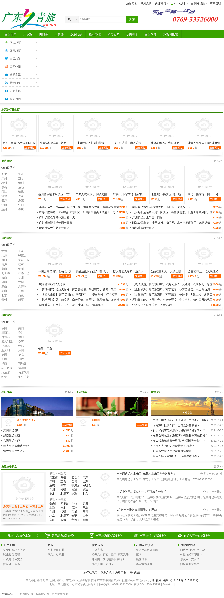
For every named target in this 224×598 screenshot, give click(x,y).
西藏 (21, 295)
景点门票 (15, 82)
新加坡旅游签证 (26, 420)
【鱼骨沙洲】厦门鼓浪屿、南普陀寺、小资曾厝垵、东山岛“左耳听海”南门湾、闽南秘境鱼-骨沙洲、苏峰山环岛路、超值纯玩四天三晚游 (176, 291)
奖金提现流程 (11, 554)
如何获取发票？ (190, 564)
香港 (21, 332)
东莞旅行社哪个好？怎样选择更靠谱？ (176, 425)
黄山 (4, 268)
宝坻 (63, 481)
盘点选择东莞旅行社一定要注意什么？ (176, 456)
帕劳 (4, 376)
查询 (138, 554)
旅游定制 (131, 3)
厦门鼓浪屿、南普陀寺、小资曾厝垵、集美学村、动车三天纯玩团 (172, 299)
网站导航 (199, 3)
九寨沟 (22, 286)
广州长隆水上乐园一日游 (147, 217)
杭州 (21, 277)
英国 (4, 354)
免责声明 (120, 572)
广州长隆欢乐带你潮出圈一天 (57, 217)
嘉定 (52, 493)
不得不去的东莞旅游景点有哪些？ (173, 445)
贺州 (21, 268)
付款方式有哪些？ (191, 554)
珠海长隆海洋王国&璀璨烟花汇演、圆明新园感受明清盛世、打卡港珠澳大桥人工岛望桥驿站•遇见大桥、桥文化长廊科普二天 (78, 214)
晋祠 (74, 481)
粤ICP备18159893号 (185, 580)
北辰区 (64, 493)
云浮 (4, 200)
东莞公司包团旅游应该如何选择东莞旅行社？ (180, 435)
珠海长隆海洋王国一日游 (203, 194)
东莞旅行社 (42, 594)
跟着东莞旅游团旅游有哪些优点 (172, 450)
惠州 (4, 209)
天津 (85, 477)
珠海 (21, 196)
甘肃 (4, 251)
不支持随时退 (56, 549)
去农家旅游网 (60, 594)
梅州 (4, 182)
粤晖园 (96, 420)
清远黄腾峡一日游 (143, 227)
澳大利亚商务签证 (14, 450)
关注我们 (160, 3)
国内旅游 (15, 50)
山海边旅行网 (25, 594)
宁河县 (75, 485)
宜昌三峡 (23, 259)
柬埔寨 (22, 363)
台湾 (21, 341)
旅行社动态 (90, 572)
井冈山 (22, 282)
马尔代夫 (23, 372)
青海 (4, 264)
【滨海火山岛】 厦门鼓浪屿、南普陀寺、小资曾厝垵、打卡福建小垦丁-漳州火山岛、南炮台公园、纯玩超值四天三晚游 (78, 296)
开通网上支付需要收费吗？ (108, 559)
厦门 (4, 259)
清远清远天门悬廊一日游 (54, 227)
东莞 (21, 200)
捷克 (21, 354)
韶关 (4, 174)
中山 (4, 204)
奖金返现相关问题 (14, 549)
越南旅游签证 (11, 435)
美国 (21, 328)
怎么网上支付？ (190, 559)
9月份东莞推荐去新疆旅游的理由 (137, 509)
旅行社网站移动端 (161, 580)
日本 (21, 359)
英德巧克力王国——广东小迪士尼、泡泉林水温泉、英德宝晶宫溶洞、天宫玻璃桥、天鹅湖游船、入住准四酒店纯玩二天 (79, 209)
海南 (4, 277)
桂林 (21, 264)
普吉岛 (5, 337)
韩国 (4, 359)
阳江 (4, 191)
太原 (4, 255)
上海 (21, 251)
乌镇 (63, 477)
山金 (85, 515)
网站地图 (135, 572)
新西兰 (5, 332)
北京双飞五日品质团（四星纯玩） (153, 304)
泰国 (4, 328)
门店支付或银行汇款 (192, 549)
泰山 (4, 290)
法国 (21, 350)
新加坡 (22, 367)
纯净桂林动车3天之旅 (53, 142)
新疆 (21, 299)
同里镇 (53, 477)
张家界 (22, 255)
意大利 (5, 350)
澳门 (21, 337)
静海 (74, 493)
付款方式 (97, 549)
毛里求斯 (23, 376)
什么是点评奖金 (13, 559)
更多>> (218, 160)
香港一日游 (45, 348)
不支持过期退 (56, 554)
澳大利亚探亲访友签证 (17, 445)
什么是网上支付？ (103, 564)
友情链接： (8, 594)
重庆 (52, 485)
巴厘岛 (5, 345)
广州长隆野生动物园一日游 (55, 222)
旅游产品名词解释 (147, 549)
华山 (4, 282)
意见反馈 (146, 3)
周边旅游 (15, 42)
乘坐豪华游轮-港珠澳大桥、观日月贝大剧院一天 (161, 207)
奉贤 (63, 485)
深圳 (21, 182)
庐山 (4, 286)
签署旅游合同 (144, 564)
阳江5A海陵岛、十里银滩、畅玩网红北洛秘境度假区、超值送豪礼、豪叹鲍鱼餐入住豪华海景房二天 (171, 224)
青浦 (74, 489)
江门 (21, 204)
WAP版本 (180, 3)
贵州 (4, 299)
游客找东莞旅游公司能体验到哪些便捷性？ (179, 440)
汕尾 (21, 191)
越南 (4, 363)
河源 (4, 196)
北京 (4, 295)
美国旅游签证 (11, 430)
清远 (21, 187)
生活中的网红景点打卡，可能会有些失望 (141, 491)
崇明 (63, 489)
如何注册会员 (11, 564)
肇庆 (21, 209)
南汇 (52, 519)
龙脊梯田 (7, 273)
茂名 (21, 178)
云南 (21, 290)
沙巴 (21, 345)
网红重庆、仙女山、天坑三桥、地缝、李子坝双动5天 (71, 304)
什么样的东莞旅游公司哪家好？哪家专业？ (179, 430)
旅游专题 (15, 90)
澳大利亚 (7, 341)
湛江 (21, 174)
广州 (4, 178)
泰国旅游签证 (11, 440)
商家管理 (215, 3)
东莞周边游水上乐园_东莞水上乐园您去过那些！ (146, 473)
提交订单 (141, 559)
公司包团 (15, 66)
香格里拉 (23, 273)
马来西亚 (7, 367)
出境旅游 (15, 58)
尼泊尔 (5, 372)
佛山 (4, 187)
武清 (85, 489)
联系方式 (106, 572)
